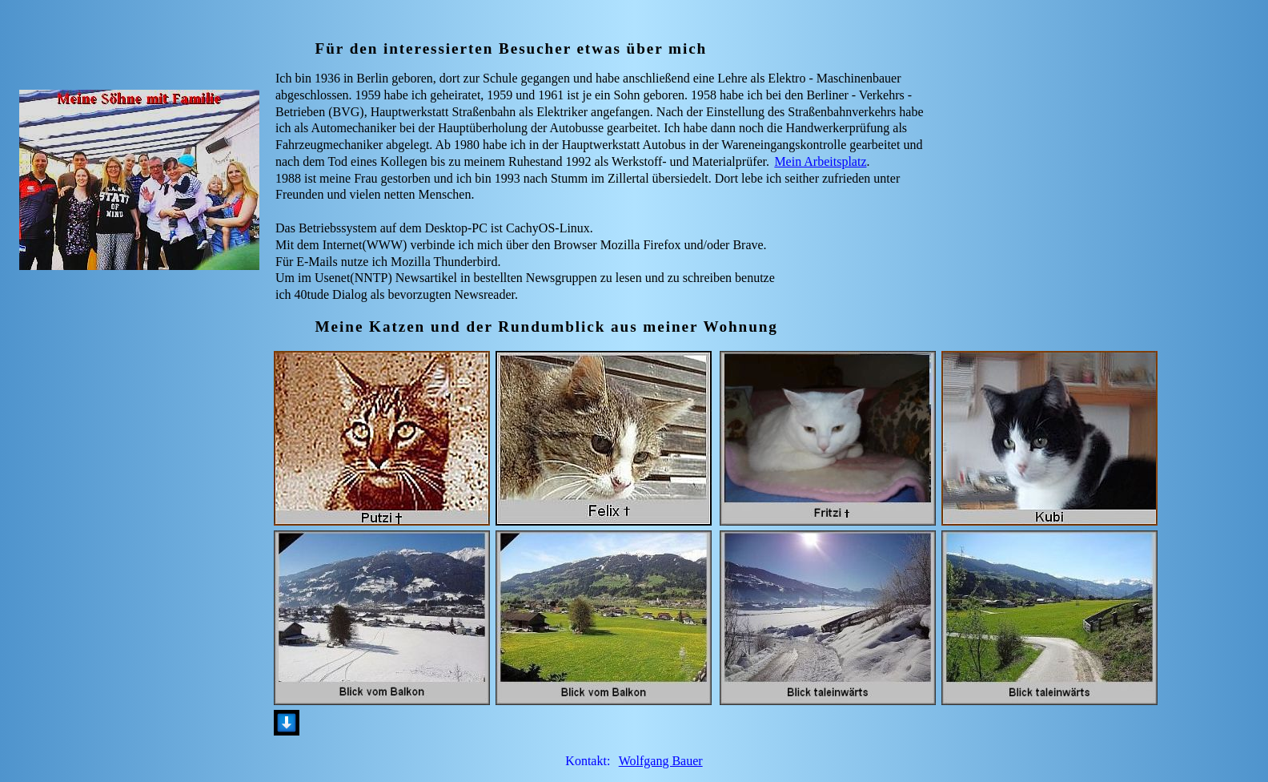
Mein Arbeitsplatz (820, 161)
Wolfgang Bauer (661, 761)
